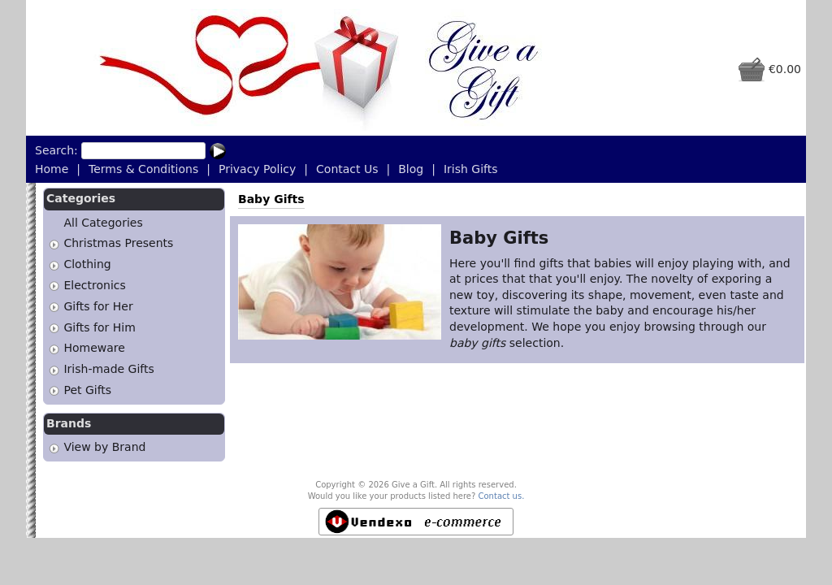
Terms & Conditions (143, 169)
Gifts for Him (99, 327)
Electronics (94, 285)
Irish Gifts (471, 169)
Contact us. (502, 496)
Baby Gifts (271, 199)
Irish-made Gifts (108, 368)
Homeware (93, 348)
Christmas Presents (118, 243)
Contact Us (347, 169)
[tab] (54, 244)
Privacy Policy (257, 169)
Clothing (86, 264)
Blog (410, 169)
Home (51, 169)
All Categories (102, 222)
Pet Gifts (87, 390)
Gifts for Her (97, 306)
